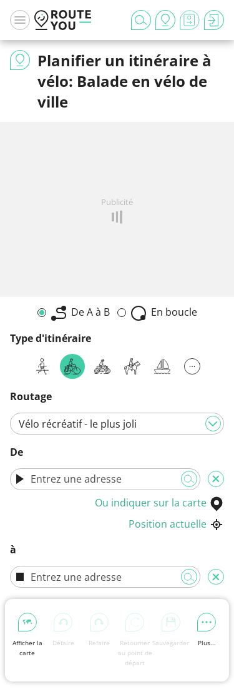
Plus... (206, 630)
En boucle (164, 313)
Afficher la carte (27, 635)
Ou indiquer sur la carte (159, 503)
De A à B (80, 313)
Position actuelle (176, 524)
